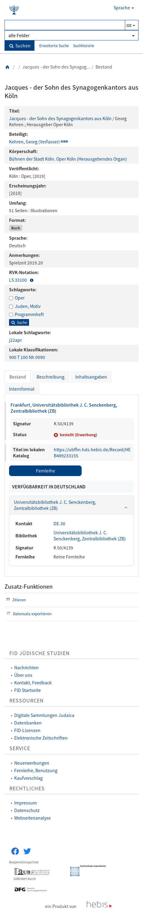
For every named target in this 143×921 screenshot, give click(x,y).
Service (19, 748)
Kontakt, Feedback (33, 683)
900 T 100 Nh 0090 (27, 357)
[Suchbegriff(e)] (65, 25)
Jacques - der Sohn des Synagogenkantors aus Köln (60, 118)
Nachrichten (26, 667)
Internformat (21, 389)
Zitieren (15, 599)
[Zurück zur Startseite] (8, 67)
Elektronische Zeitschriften (41, 738)
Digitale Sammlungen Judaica (44, 715)
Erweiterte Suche (54, 45)
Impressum (25, 803)
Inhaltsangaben (91, 377)
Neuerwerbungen (31, 763)
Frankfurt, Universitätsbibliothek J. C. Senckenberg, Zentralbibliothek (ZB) (64, 408)
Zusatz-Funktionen (29, 586)
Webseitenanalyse (32, 818)
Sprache (124, 8)
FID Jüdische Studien (39, 653)
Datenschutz (27, 810)
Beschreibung (50, 377)
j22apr (15, 340)
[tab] (71, 505)
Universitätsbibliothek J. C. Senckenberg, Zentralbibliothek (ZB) (90, 535)
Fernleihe (45, 471)
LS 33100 (18, 280)
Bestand (17, 377)
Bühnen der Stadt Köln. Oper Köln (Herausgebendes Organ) (68, 159)
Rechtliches (27, 788)
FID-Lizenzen (27, 730)
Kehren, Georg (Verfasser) (34, 142)
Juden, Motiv (28, 306)
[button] (31, 280)
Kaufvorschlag (28, 778)
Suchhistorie (83, 45)
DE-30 (59, 523)
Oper (19, 298)
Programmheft (29, 314)
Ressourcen (26, 700)
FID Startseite (27, 690)
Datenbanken (28, 723)
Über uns (23, 675)
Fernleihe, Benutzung (35, 770)
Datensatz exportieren (28, 613)
